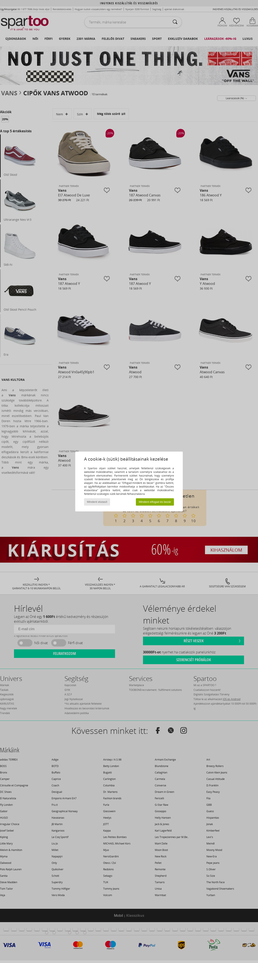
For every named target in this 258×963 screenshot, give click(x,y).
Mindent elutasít (97, 501)
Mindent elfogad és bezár (155, 501)
